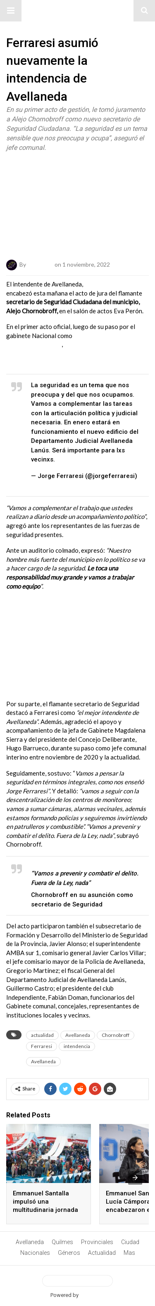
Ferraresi (41, 1046)
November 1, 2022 (58, 485)
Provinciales (97, 1242)
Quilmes (62, 1242)
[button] (10, 10)
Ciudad (130, 1242)
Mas (129, 1252)
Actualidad (102, 1252)
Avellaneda (77, 1035)
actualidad (42, 1035)
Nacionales (35, 1252)
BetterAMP (92, 1295)
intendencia (77, 1046)
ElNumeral (40, 263)
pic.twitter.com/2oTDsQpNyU (99, 459)
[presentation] (135, 1178)
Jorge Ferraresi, (106, 284)
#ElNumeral (77, 11)
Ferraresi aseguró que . (69, 353)
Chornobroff (115, 1035)
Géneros (69, 1252)
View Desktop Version (77, 1281)
